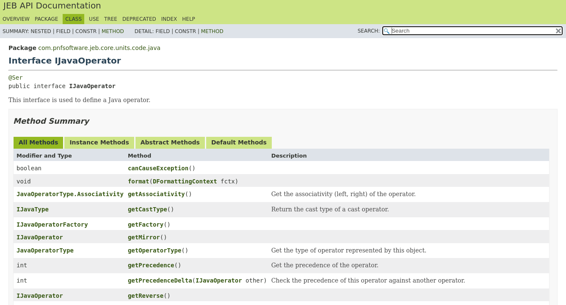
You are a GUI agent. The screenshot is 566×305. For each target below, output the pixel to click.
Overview (16, 19)
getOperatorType (154, 250)
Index (169, 19)
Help (188, 19)
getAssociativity (156, 194)
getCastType (147, 209)
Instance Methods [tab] (99, 142)
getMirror (144, 237)
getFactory (145, 224)
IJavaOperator (40, 237)
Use (94, 19)
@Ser (15, 77)
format (138, 181)
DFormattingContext (185, 181)
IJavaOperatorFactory (52, 224)
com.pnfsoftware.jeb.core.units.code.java (99, 47)
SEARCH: (369, 31)
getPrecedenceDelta (160, 280)
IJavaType (33, 209)
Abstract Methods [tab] (170, 142)
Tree (110, 19)
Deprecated (139, 19)
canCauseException (158, 168)
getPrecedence (151, 265)
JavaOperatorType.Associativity (70, 194)
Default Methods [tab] (239, 142)
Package (46, 19)
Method (113, 31)
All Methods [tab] (38, 142)
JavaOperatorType (45, 250)
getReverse (145, 295)
